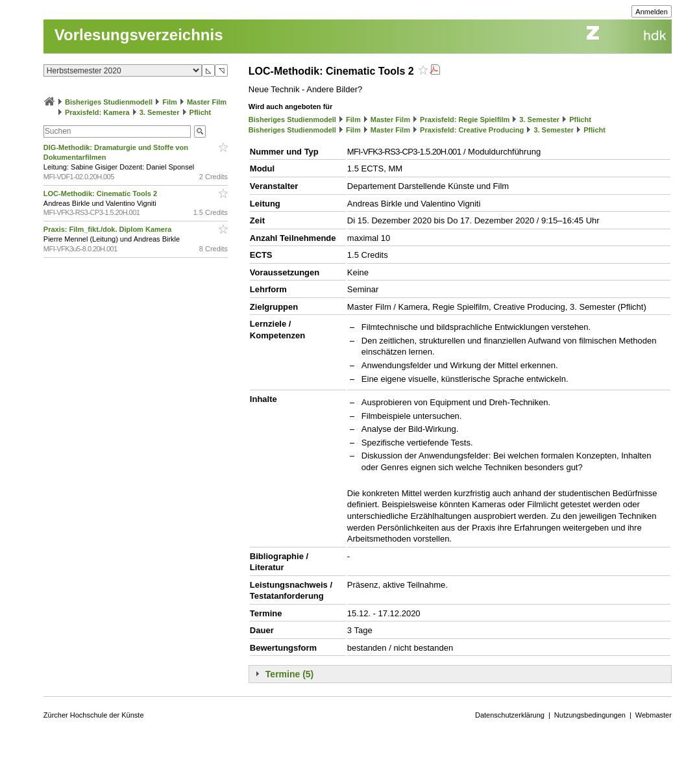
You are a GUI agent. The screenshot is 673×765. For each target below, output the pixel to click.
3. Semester (160, 112)
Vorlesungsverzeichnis (139, 35)
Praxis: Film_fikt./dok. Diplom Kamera (108, 229)
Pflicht (201, 112)
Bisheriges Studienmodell (109, 102)
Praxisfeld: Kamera (97, 112)
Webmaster (653, 715)
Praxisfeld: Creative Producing (472, 130)
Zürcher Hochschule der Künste (93, 715)
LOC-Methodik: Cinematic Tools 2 (101, 193)
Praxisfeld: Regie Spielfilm (464, 119)
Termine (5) (289, 674)
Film (169, 102)
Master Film (206, 102)
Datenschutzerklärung (510, 715)
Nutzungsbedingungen (590, 715)
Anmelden (651, 12)
